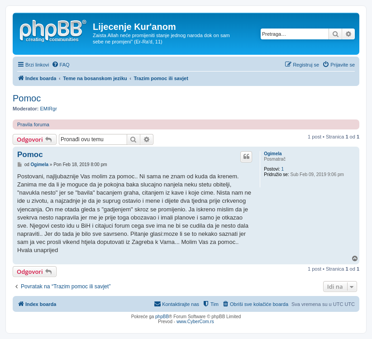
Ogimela (272, 153)
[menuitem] (61, 64)
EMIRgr (48, 108)
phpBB (162, 316)
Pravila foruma (33, 124)
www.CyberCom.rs (195, 321)
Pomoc (27, 98)
